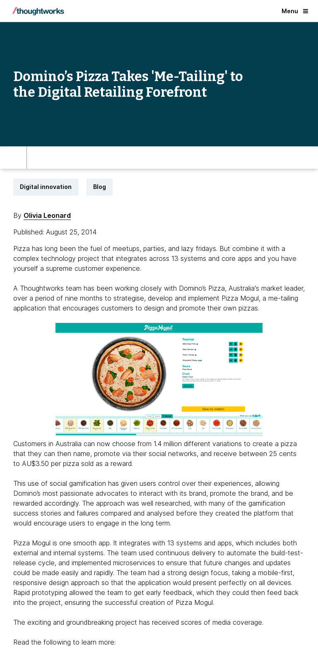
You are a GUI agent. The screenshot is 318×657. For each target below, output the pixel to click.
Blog (99, 186)
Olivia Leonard (47, 215)
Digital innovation (46, 186)
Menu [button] (295, 10)
